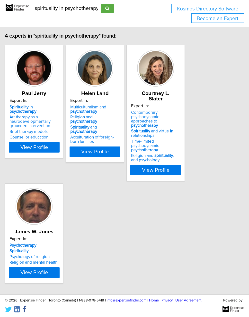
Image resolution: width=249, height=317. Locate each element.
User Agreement (188, 299)
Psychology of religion (40, 238)
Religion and (118, 117)
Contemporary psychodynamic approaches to (193, 109)
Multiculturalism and (111, 109)
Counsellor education (39, 133)
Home (154, 299)
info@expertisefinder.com (126, 299)
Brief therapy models (39, 127)
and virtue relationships (187, 119)
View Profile (50, 151)
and (120, 123)
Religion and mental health (44, 244)
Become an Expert (217, 18)
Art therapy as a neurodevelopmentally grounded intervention (50, 117)
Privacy (167, 299)
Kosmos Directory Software (207, 8)
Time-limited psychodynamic (191, 129)
